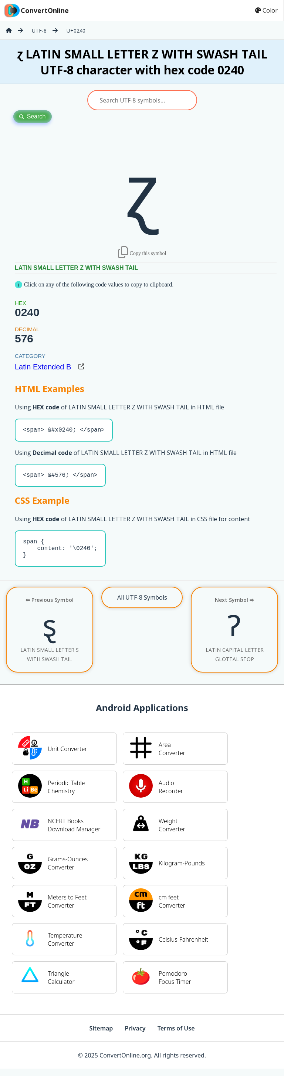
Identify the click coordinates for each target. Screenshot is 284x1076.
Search (32, 116)
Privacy (135, 1036)
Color (266, 10)
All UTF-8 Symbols (142, 605)
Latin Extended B (43, 367)
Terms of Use (176, 1036)
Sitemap (101, 1036)
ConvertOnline (36, 10)
